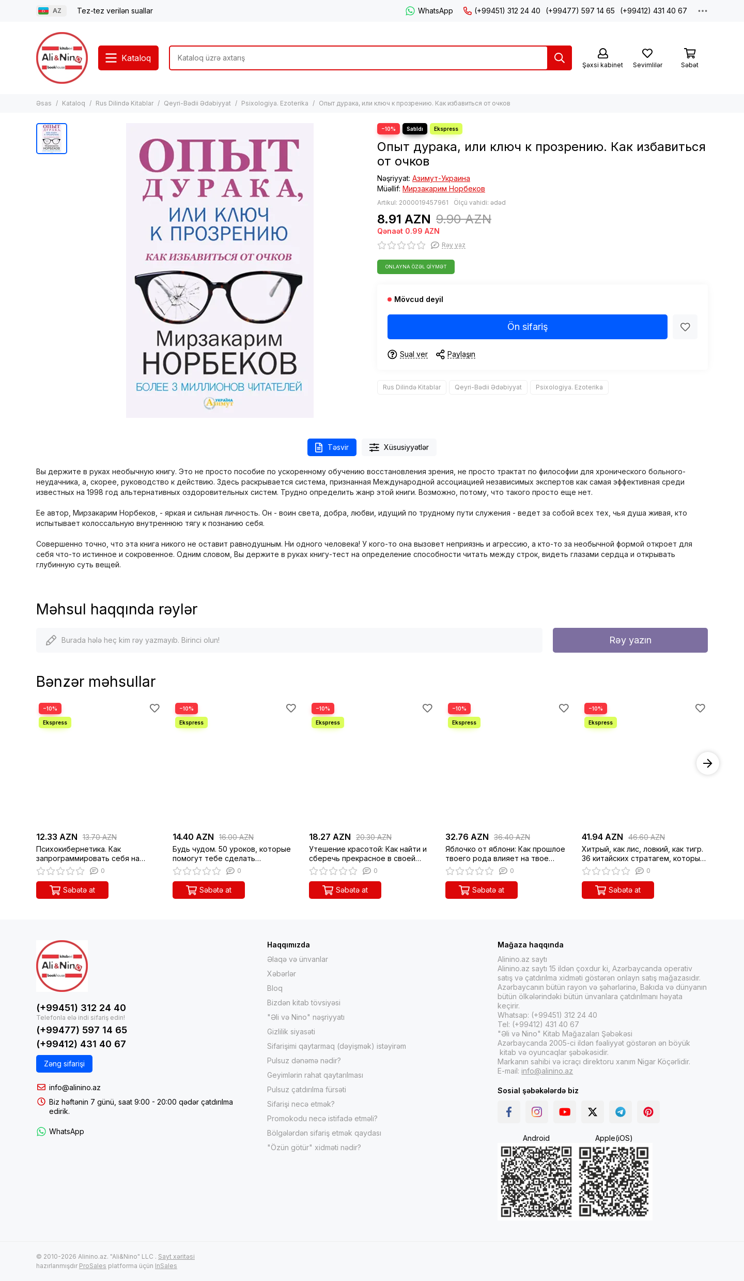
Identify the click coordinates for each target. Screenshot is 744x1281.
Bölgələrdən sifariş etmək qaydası (324, 1132)
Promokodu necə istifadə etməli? (322, 1118)
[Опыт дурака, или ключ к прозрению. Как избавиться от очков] (219, 270)
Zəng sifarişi (64, 1063)
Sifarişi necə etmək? (301, 1103)
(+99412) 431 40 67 (653, 10)
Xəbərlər (281, 973)
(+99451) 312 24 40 (501, 10)
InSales (166, 1266)
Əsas (44, 103)
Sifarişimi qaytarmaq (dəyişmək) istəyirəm (336, 1046)
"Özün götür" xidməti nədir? (314, 1147)
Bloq (275, 988)
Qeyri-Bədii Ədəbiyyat (197, 103)
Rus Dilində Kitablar (124, 103)
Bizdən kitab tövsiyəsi (303, 1002)
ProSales (92, 1266)
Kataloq (73, 103)
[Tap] (559, 58)
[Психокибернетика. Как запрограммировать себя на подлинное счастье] (99, 763)
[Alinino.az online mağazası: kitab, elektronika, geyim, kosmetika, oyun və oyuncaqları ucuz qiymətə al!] (62, 58)
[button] (707, 763)
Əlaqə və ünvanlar (297, 959)
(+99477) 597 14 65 (580, 10)
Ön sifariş (527, 326)
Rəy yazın (630, 640)
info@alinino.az (75, 1087)
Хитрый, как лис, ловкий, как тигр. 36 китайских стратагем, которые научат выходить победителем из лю (644, 854)
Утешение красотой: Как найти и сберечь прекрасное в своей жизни (368, 854)
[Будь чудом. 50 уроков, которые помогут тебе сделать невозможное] (236, 763)
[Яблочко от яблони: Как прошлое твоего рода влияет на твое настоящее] (508, 763)
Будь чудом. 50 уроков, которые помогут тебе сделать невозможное (232, 854)
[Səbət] (690, 58)
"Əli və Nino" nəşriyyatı (306, 1017)
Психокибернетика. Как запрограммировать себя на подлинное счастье (88, 854)
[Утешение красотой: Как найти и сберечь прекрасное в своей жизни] (372, 763)
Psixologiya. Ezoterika (274, 103)
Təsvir (332, 448)
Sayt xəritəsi (176, 1256)
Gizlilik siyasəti (291, 1031)
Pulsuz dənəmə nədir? (304, 1060)
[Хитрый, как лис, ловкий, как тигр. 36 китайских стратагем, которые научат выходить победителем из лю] (645, 763)
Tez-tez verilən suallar (115, 10)
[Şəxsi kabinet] (602, 58)
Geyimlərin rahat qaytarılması (315, 1075)
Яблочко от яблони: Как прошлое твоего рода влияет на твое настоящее (505, 854)
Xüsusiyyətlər (399, 448)
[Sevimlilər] (647, 58)
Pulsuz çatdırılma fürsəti (306, 1089)
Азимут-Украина (441, 178)
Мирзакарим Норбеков (443, 188)
